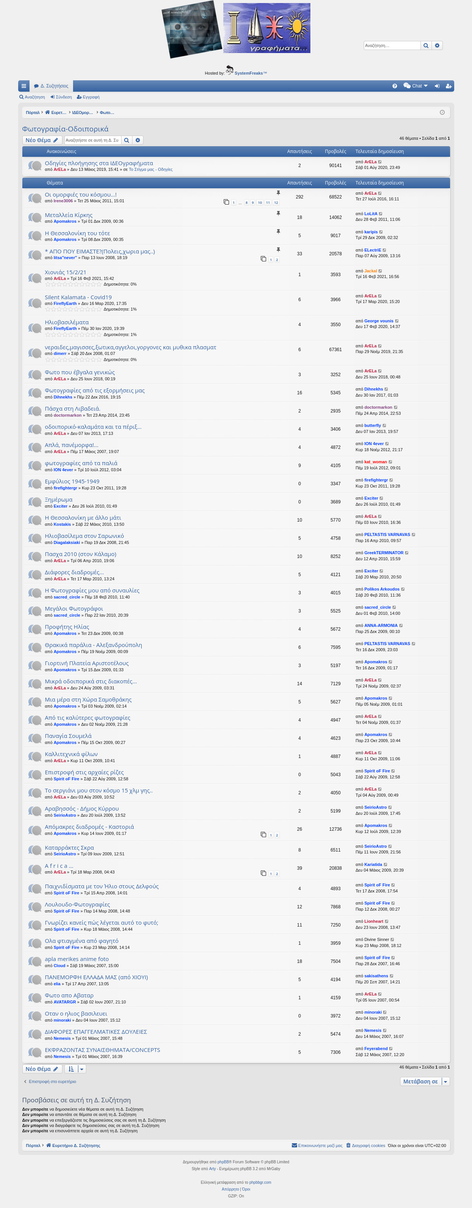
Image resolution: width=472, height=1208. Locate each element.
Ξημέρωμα (59, 499)
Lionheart (374, 921)
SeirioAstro (65, 815)
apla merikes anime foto (77, 959)
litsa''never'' (65, 257)
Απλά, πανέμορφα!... (71, 445)
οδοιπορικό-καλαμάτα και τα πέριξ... (93, 426)
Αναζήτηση (35, 97)
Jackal (371, 271)
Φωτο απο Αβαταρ (69, 995)
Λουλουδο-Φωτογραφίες (77, 904)
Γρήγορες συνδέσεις (25, 87)
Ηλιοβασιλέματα (67, 322)
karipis (371, 232)
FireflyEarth (65, 303)
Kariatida (373, 864)
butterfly (373, 425)
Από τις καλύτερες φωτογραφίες (88, 717)
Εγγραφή (91, 97)
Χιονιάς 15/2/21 (66, 272)
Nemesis (62, 1038)
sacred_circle (67, 597)
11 (268, 202)
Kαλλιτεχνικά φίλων (71, 754)
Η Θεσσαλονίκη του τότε (77, 233)
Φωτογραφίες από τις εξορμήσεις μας (95, 390)
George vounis (379, 321)
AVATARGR (65, 1002)
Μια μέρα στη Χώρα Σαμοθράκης (88, 699)
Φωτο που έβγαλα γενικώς (80, 372)
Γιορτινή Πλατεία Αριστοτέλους (87, 663)
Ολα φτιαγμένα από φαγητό (82, 940)
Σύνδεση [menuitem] (439, 87)
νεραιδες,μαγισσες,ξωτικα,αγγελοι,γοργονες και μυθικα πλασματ (131, 347)
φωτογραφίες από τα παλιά (81, 463)
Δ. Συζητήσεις (55, 86)
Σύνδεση (64, 97)
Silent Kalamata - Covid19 (78, 297)
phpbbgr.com (260, 1182)
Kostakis (62, 524)
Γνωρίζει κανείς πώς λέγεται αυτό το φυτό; (102, 922)
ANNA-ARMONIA (381, 625)
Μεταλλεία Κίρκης (69, 215)
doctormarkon (68, 415)
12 (276, 202)
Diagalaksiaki (67, 542)
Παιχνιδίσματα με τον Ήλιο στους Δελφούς (102, 886)
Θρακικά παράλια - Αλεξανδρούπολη (93, 645)
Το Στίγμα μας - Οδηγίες (151, 169)
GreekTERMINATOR (384, 552)
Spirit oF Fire (66, 779)
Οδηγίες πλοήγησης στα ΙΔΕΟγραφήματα (99, 163)
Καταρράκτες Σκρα (69, 847)
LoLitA (371, 213)
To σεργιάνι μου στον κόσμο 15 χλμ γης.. (99, 790)
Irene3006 (63, 200)
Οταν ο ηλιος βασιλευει (76, 1013)
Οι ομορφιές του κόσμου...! (81, 194)
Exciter (61, 506)
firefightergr (65, 488)
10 (260, 202)
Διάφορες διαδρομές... (74, 572)
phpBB (223, 1162)
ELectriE (373, 250)
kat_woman (376, 461)
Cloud (59, 965)
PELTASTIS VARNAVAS (387, 534)
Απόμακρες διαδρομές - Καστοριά (89, 826)
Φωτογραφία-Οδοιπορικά (65, 129)
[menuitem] (330, 86)
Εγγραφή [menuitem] (450, 87)
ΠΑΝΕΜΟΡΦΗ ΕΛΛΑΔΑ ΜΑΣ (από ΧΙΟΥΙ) (96, 977)
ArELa (60, 169)
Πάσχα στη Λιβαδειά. (73, 408)
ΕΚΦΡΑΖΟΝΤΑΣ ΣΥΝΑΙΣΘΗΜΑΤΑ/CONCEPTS (102, 1049)
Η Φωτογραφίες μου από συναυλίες (92, 590)
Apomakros (65, 221)
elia (57, 983)
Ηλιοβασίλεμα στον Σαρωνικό (84, 535)
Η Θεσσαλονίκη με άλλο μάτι (83, 517)
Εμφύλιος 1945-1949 (72, 481)
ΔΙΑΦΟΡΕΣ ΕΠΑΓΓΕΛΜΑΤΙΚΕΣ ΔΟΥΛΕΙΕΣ (96, 1031)
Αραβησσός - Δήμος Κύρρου (82, 808)
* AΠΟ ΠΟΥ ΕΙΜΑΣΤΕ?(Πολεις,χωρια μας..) (100, 251)
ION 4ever (374, 443)
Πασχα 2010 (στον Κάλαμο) (81, 554)
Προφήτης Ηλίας (67, 626)
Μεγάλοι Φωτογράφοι (74, 608)
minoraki (62, 1020)
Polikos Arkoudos (382, 589)
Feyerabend (376, 1048)
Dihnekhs (63, 397)
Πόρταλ (33, 112)
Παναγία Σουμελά (68, 735)
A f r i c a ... (59, 865)
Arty (212, 1169)
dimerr (60, 353)
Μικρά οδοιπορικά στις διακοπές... (91, 681)
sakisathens (376, 976)
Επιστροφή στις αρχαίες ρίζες (84, 772)
